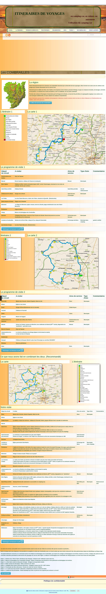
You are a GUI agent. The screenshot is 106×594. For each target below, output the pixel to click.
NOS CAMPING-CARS (82, 30)
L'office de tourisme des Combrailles (40, 102)
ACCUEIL (11, 30)
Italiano (71, 577)
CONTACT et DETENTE (94, 30)
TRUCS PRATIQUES (45, 30)
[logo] (53, 16)
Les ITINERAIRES (19, 30)
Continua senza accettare (53, 592)
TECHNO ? (72, 30)
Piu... (68, 590)
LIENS (65, 30)
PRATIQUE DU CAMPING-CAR (32, 30)
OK (78, 590)
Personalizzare (73, 590)
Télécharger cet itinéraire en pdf (12, 229)
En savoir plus (6, 573)
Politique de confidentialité (54, 581)
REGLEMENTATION (56, 30)
